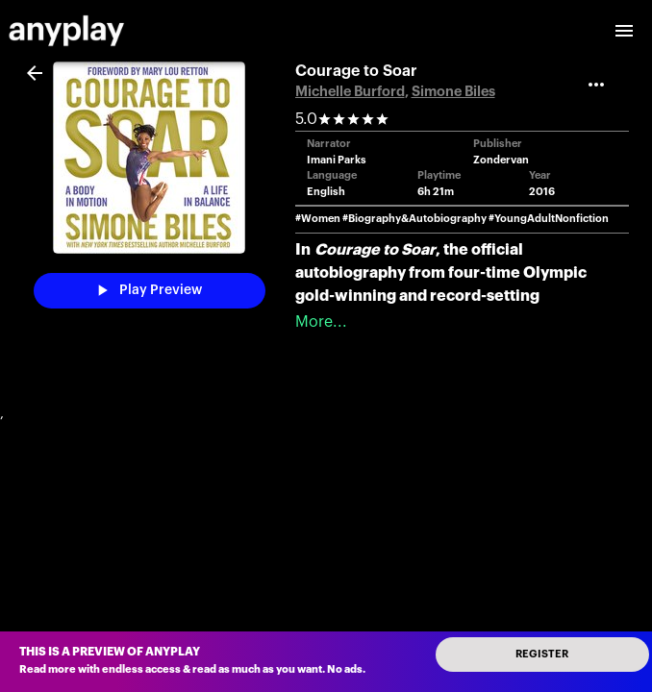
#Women (317, 218)
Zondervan (501, 160)
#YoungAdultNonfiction (549, 218)
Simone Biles (453, 92)
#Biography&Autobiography (414, 218)
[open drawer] (624, 31)
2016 (542, 191)
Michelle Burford (350, 92)
